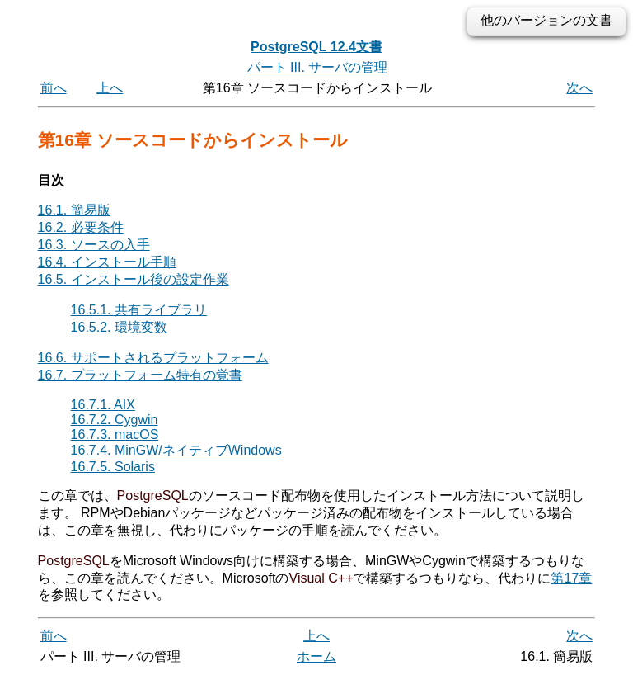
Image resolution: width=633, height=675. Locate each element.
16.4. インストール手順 (107, 262)
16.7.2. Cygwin (114, 420)
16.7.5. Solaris (113, 467)
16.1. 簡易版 (74, 210)
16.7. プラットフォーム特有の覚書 (140, 375)
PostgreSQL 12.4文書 (316, 47)
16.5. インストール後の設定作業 (133, 279)
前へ (53, 88)
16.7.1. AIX (103, 405)
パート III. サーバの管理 (317, 67)
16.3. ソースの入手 (94, 245)
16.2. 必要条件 (81, 227)
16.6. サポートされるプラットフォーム (153, 358)
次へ (579, 88)
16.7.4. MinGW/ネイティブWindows (176, 450)
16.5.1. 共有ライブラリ (139, 310)
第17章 (571, 578)
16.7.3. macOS (115, 434)
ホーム (316, 656)
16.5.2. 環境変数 (119, 327)
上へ (109, 88)
